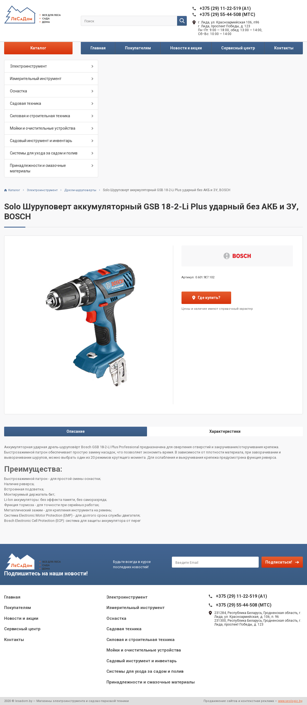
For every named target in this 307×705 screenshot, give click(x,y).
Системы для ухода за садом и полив (44, 153)
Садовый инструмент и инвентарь (41, 140)
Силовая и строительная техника (40, 116)
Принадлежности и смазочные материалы (38, 168)
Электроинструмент (28, 66)
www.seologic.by (290, 701)
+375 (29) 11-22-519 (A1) (225, 8)
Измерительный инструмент (36, 78)
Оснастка (18, 91)
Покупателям (138, 48)
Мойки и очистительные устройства (42, 128)
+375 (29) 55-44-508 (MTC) (227, 14)
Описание (75, 431)
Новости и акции (186, 48)
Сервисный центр (238, 48)
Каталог (38, 48)
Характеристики (225, 431)
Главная (98, 48)
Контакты (283, 48)
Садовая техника (25, 103)
